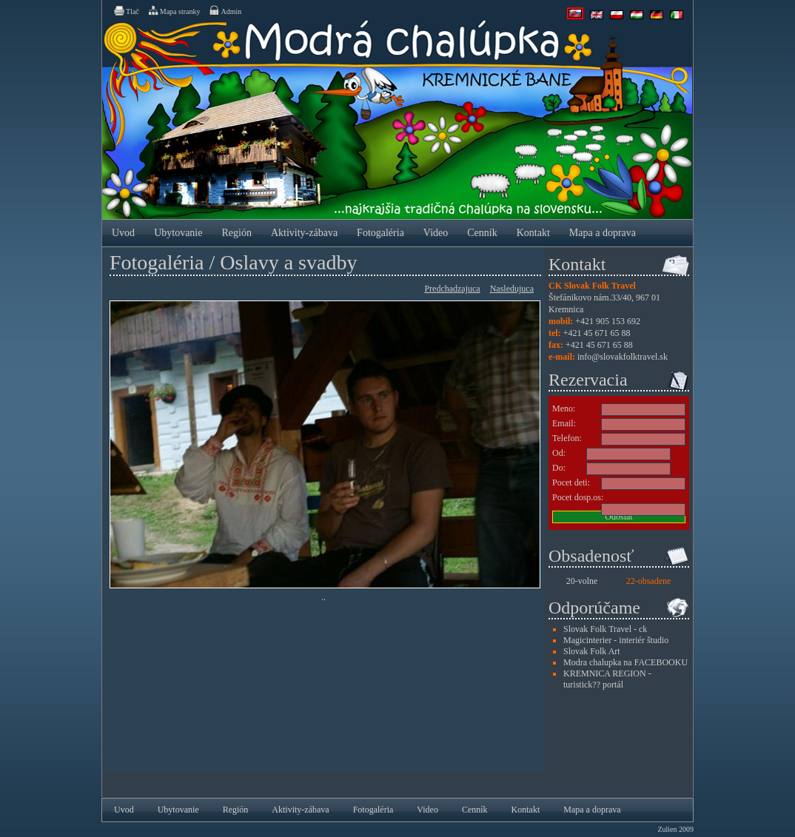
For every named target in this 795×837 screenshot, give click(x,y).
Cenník (482, 232)
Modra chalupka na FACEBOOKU (625, 662)
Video (435, 232)
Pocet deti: (571, 482)
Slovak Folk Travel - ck (605, 629)
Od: (559, 453)
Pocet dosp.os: (577, 497)
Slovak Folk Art (591, 651)
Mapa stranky (174, 10)
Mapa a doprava (602, 232)
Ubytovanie (178, 232)
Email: (564, 423)
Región (236, 232)
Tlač (126, 10)
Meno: (563, 408)
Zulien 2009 (675, 829)
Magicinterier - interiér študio (615, 640)
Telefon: (567, 438)
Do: (559, 468)
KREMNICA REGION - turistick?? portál (607, 679)
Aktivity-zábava (304, 232)
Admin (224, 10)
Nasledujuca (512, 288)
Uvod (123, 232)
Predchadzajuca (452, 288)
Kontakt (533, 232)
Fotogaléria (380, 232)
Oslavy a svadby (288, 262)
